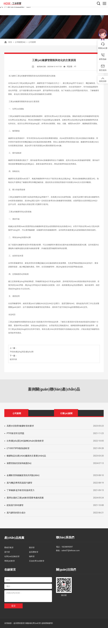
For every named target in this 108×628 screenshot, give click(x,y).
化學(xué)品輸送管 (12, 556)
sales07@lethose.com (71, 550)
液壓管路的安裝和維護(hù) (19, 463)
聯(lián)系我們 (65, 537)
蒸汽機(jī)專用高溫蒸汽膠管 (19, 483)
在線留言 (10, 569)
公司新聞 (32, 42)
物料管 (32, 556)
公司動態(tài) (20, 42)
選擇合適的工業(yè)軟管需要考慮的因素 (25, 497)
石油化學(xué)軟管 (36, 561)
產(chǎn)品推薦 (14, 537)
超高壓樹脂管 (18, 623)
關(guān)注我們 (66, 569)
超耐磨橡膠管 (46, 623)
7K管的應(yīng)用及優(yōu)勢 (22, 352)
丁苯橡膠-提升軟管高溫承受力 (20, 490)
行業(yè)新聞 (66, 413)
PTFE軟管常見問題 (15, 433)
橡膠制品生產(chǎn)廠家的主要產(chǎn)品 (26, 456)
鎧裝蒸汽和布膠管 (15, 505)
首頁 (10, 42)
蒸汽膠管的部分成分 (16, 512)
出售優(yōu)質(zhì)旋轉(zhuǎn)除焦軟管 (25, 441)
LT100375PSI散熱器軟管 (18, 448)
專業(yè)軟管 (9, 561)
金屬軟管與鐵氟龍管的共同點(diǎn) (23, 475)
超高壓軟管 (33, 552)
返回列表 (13, 359)
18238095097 (67, 547)
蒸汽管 (7, 552)
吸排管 (32, 547)
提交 (13, 606)
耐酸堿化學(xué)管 (33, 623)
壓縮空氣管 (8, 547)
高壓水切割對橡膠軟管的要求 (20, 426)
